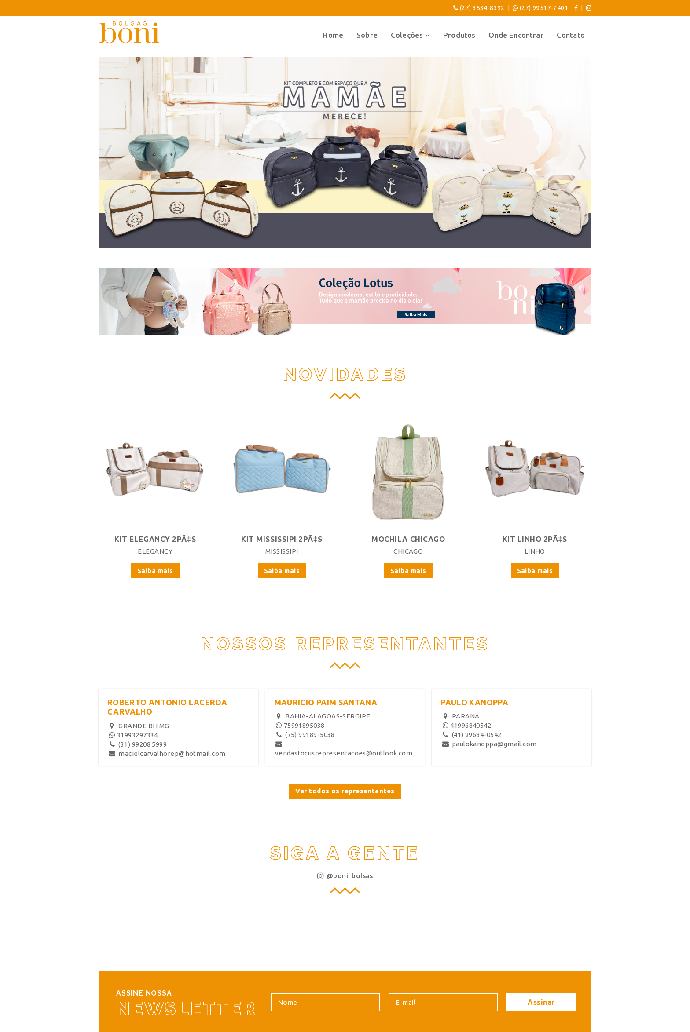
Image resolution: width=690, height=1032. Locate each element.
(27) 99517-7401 (544, 7)
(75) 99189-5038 (305, 734)
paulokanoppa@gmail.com (488, 744)
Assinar (541, 1002)
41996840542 (466, 725)
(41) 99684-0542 (471, 734)
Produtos (459, 35)
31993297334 (133, 735)
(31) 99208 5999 (137, 744)
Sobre (367, 35)
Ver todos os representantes (344, 791)
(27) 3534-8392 (482, 7)
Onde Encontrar (515, 35)
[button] (108, 158)
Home (333, 35)
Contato (571, 35)
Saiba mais (155, 570)
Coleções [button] (410, 35)
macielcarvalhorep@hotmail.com (167, 753)
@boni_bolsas (345, 875)
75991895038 (300, 725)
